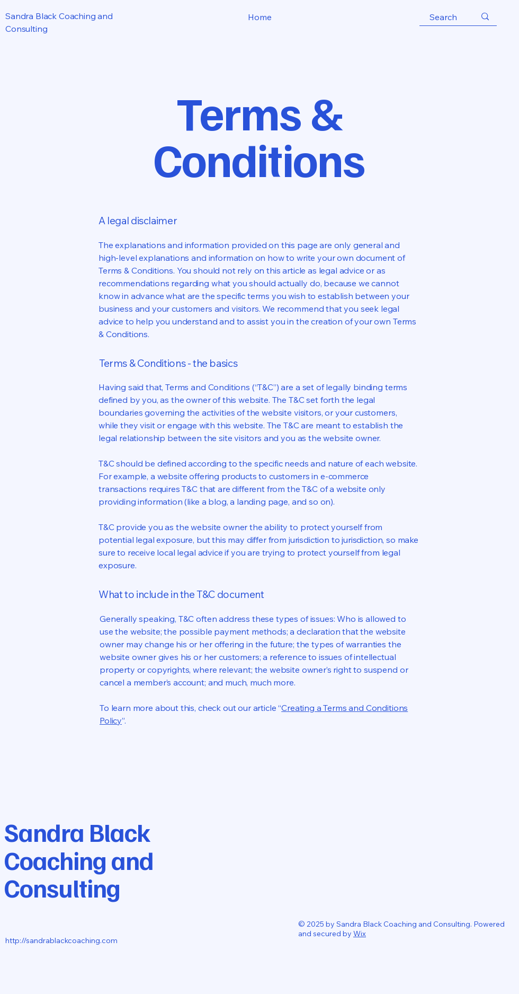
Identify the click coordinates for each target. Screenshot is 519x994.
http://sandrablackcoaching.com (61, 940)
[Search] (443, 17)
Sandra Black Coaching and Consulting (79, 860)
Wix (359, 933)
